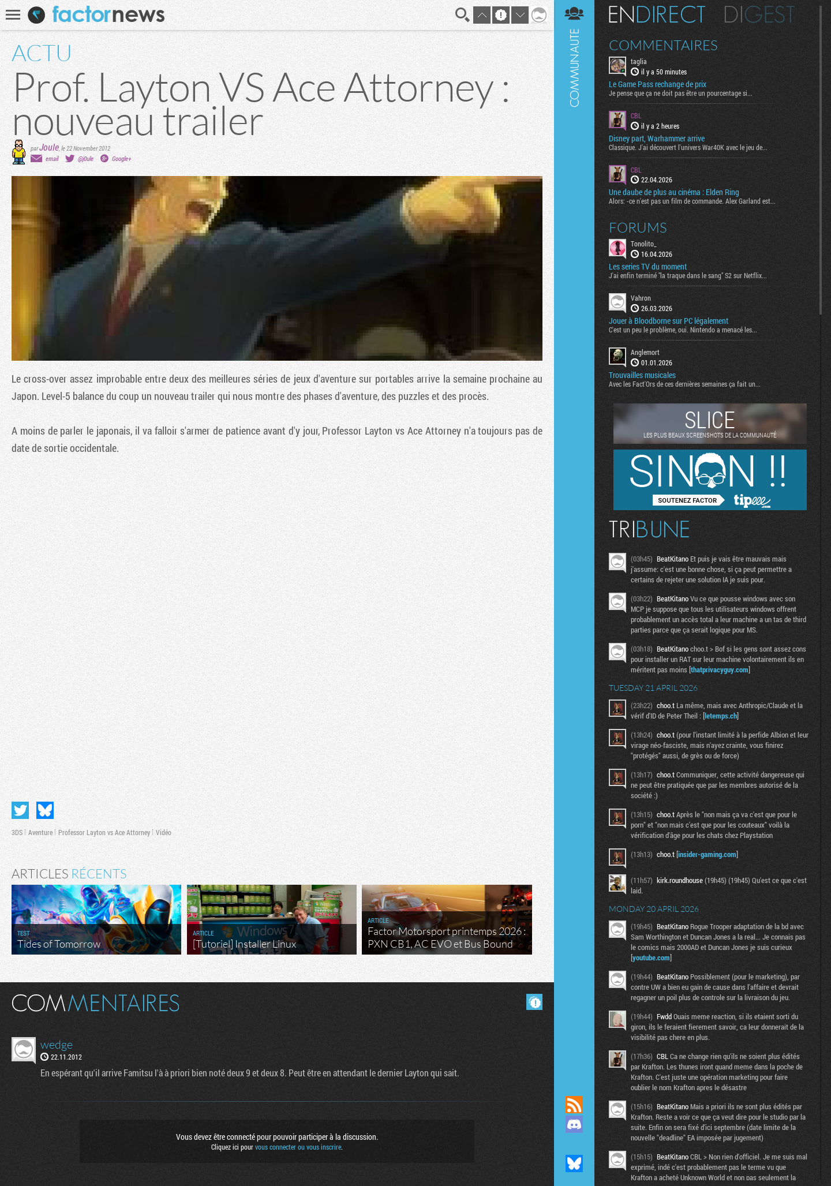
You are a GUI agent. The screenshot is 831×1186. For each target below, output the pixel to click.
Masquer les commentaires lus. (534, 1002)
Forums (638, 227)
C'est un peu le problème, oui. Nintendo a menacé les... (683, 329)
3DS (17, 832)
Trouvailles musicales (642, 375)
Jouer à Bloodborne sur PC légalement (668, 321)
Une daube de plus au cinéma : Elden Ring (674, 192)
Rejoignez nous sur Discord (574, 1124)
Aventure (40, 832)
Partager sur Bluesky (45, 810)
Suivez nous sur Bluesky (574, 1163)
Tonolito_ (644, 243)
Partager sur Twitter (20, 810)
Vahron (641, 297)
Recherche (462, 15)
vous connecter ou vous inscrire (298, 1146)
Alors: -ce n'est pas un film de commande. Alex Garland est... (692, 200)
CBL (636, 115)
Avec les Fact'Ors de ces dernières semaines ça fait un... (685, 383)
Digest (759, 14)
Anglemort (645, 352)
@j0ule (85, 158)
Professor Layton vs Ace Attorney (104, 832)
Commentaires (663, 45)
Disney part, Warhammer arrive (657, 138)
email (52, 158)
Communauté (574, 537)
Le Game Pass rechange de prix (657, 84)
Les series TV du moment (648, 266)
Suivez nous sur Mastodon (574, 1144)
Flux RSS (574, 1104)
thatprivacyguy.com (719, 669)
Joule (49, 147)
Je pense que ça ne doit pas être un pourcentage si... (681, 93)
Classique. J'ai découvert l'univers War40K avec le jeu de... (688, 147)
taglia (639, 61)
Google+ (121, 158)
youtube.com (651, 957)
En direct (657, 14)
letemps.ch (721, 715)
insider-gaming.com (707, 854)
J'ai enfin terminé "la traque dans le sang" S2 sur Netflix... (688, 275)
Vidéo (163, 832)
